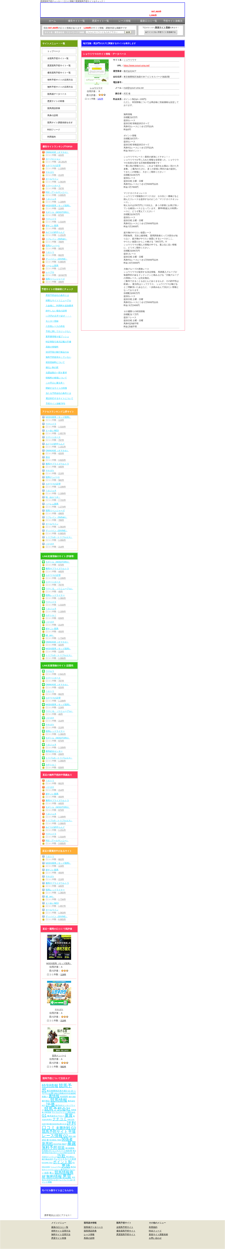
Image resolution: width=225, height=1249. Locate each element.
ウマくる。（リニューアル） (59, 588)
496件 (61, 282)
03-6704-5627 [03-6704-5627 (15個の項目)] (60, 1144)
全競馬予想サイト (124, 1227)
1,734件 (62, 638)
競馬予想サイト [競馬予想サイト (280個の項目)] (55, 1131)
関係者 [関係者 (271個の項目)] (67, 1139)
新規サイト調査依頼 (158, 1234)
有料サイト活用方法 (60, 1231)
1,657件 (62, 433)
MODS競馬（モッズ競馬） (58, 205)
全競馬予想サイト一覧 (58, 58)
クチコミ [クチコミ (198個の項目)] (59, 1119)
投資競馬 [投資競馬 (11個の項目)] (64, 1096)
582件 (61, 248)
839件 (61, 618)
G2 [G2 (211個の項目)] (65, 1136)
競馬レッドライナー (55, 595)
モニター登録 (52, 321)
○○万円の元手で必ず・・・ (59, 316)
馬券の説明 (52, 115)
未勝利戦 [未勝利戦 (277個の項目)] (63, 1128)
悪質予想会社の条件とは (57, 295)
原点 (48, 457)
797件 (61, 188)
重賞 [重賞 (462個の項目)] (69, 1115)
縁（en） (50, 635)
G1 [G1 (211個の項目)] (44, 1115)
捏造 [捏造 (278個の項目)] (61, 1147)
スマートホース (53, 185)
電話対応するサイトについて (59, 398)
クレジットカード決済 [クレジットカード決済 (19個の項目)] (64, 1159)
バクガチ (50, 544)
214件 (61, 547)
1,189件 (62, 202)
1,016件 (62, 222)
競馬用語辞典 (53, 108)
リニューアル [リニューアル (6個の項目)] (56, 1167)
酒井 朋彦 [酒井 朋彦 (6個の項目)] (72, 1097)
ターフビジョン (53, 159)
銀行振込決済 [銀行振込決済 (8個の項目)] (47, 1159)
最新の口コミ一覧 (59, 1227)
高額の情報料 (52, 347)
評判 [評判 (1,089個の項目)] (71, 1122)
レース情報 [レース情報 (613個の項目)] (52, 1135)
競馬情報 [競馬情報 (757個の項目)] (58, 1100)
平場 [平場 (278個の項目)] (72, 1131)
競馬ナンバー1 (53, 245)
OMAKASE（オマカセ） (57, 152)
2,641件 (62, 674)
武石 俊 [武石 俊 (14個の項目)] (45, 1140)
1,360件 (62, 598)
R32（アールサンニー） (57, 192)
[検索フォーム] (104, 32)
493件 (61, 228)
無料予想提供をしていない (58, 357)
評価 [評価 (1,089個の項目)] (50, 1104)
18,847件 (62, 275)
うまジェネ (51, 199)
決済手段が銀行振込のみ (57, 352)
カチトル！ (51, 615)
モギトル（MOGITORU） (58, 212)
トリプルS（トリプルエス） (59, 537)
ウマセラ (50, 671)
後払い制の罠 (52, 367)
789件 (61, 242)
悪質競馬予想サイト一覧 (59, 65)
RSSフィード (53, 129)
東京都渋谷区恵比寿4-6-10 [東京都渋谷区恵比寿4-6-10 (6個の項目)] (56, 1124)
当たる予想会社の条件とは (58, 393)
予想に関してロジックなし (58, 331)
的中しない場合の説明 (56, 311)
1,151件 (62, 235)
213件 (61, 175)
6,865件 (62, 262)
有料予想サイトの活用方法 (60, 80)
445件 (61, 466)
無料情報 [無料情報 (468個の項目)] (54, 1176)
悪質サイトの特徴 (55, 101)
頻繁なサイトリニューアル (58, 300)
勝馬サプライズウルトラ (57, 464)
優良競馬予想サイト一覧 (59, 72)
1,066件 (62, 540)
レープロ (50, 272)
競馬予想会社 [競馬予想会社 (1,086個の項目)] (57, 1108)
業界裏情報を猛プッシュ (57, 336)
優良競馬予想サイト (125, 1231)
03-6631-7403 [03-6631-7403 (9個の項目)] (55, 1140)
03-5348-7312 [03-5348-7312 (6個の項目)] (47, 1163)
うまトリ (50, 252)
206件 (61, 754)
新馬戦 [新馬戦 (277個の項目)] (47, 1144)
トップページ (53, 51)
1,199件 (62, 168)
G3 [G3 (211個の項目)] (73, 1128)
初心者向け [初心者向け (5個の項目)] (70, 1157)
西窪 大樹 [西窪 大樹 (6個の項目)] (72, 1136)
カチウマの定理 (53, 165)
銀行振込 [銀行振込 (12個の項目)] (46, 1101)
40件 (60, 591)
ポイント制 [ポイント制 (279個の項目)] (62, 1162)
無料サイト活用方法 (60, 1234)
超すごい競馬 (52, 225)
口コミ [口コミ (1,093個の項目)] (48, 1127)
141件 (100, 99)
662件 (61, 255)
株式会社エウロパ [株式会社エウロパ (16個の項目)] (55, 1116)
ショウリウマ (96, 88)
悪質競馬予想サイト (125, 1234)
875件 (61, 215)
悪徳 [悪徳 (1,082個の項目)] (65, 1166)
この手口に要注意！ (55, 383)
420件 (61, 155)
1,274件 (62, 268)
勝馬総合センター (54, 751)
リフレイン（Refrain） (56, 239)
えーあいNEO (52, 430)
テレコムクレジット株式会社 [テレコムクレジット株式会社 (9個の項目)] (63, 1112)
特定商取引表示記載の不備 (58, 341)
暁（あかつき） (53, 497)
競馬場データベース (56, 94)
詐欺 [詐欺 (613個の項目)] (61, 1156)
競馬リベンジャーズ (55, 279)
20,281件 (62, 162)
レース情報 (89, 1234)
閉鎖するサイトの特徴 (56, 388)
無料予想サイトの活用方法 (60, 87)
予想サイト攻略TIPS (55, 403)
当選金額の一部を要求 (56, 372)
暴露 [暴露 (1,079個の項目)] (71, 1143)
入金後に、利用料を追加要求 (59, 305)
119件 (61, 208)
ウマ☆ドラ (51, 219)
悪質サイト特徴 (58, 1238)
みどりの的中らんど (55, 232)
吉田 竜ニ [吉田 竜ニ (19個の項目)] (49, 1173)
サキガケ (50, 172)
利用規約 (51, 137)
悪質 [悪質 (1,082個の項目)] (66, 1176)
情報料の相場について (56, 378)
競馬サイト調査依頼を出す (60, 122)
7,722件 (62, 500)
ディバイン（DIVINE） (57, 259)
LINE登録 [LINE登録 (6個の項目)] (47, 1112)
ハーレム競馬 (52, 265)
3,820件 (62, 460)
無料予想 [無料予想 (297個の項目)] (49, 1147)
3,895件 (62, 195)
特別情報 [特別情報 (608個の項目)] (50, 1085)
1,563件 (62, 182)
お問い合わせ (155, 1238)
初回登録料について (55, 362)
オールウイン (52, 179)
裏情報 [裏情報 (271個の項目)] (54, 1096)
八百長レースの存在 (55, 326)
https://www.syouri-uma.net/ (137, 65)
